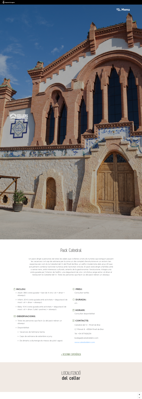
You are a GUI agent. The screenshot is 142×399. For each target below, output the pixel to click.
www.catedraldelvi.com (85, 342)
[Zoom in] (139, 394)
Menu (125, 9)
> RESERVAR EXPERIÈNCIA (71, 354)
